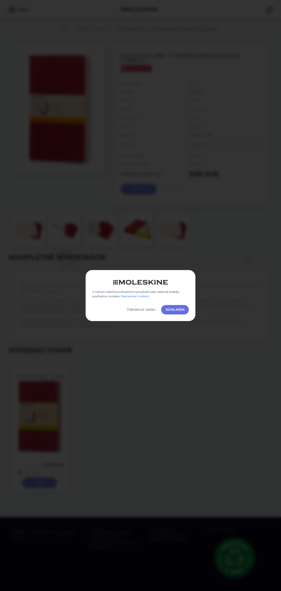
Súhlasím (175, 309)
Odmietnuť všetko (141, 310)
